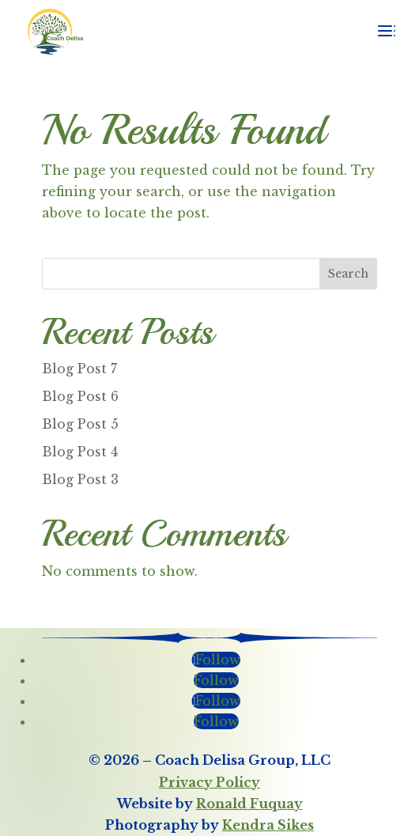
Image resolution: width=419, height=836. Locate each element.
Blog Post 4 (80, 452)
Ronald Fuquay (249, 803)
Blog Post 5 (80, 424)
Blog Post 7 (79, 368)
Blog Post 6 (80, 396)
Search (348, 274)
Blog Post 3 (80, 479)
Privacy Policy (209, 782)
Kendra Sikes (268, 825)
